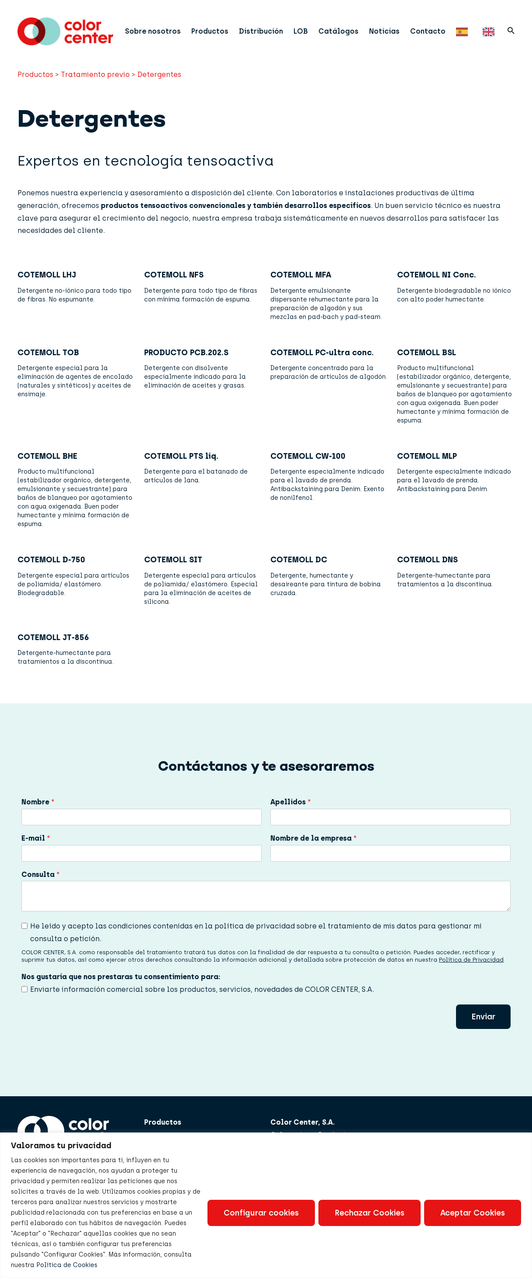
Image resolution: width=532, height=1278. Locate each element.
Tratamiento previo (95, 82)
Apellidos (290, 809)
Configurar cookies (261, 1213)
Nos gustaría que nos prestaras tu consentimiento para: (120, 984)
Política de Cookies (66, 1265)
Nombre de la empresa (313, 846)
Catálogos (343, 28)
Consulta (40, 882)
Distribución (265, 28)
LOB (305, 28)
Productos (214, 28)
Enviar (483, 1024)
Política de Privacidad (471, 967)
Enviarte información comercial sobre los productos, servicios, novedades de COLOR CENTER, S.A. (202, 997)
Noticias (388, 28)
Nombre (38, 809)
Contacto (432, 28)
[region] (266, 1205)
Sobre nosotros (157, 28)
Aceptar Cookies (472, 1213)
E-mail (35, 846)
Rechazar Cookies (369, 1213)
